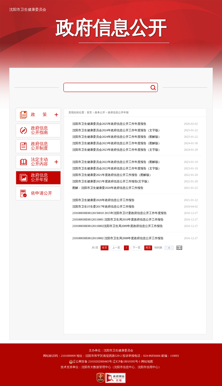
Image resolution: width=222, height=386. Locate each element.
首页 (89, 112)
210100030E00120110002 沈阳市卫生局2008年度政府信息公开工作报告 (118, 238)
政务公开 (100, 112)
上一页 (116, 247)
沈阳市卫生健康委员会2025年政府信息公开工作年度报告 (109, 123)
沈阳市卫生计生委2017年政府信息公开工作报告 (103, 206)
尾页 (148, 247)
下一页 (136, 247)
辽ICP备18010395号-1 (126, 361)
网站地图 (147, 361)
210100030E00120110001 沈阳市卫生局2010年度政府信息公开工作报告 (118, 219)
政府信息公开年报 (118, 112)
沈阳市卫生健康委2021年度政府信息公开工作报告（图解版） (112, 174)
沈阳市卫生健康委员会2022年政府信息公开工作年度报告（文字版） (116, 168)
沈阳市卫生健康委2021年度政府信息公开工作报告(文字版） (111, 181)
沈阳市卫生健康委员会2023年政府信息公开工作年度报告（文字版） (116, 149)
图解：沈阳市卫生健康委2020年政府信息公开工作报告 (107, 187)
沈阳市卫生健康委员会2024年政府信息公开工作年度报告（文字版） (116, 130)
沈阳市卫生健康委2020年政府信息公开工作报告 (103, 200)
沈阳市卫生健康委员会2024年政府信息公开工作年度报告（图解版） (116, 136)
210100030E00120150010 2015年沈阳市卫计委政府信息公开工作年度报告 (119, 213)
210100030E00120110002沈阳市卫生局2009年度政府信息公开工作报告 (117, 226)
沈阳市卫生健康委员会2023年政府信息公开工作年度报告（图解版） (116, 143)
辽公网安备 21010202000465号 (90, 361)
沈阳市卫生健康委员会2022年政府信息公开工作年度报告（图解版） (116, 161)
